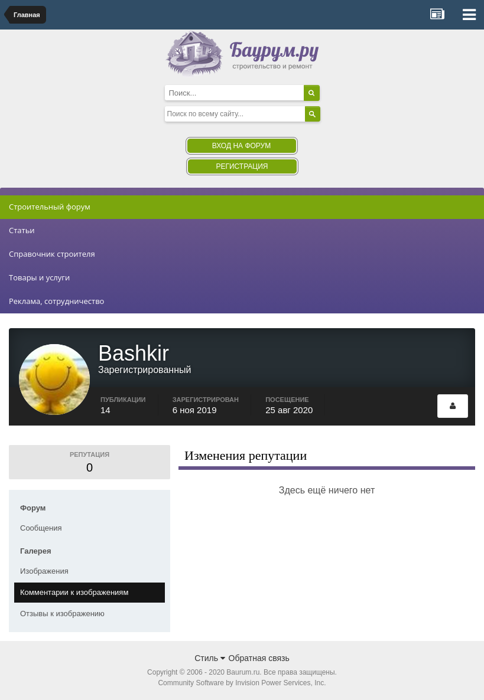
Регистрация (242, 166)
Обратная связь (259, 658)
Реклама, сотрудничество (56, 301)
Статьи (22, 230)
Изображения (44, 571)
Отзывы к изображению (62, 613)
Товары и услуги (39, 277)
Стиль (209, 658)
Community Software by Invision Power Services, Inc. (242, 683)
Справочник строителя (52, 253)
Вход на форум (241, 146)
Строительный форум (49, 206)
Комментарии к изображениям (74, 592)
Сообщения (41, 528)
